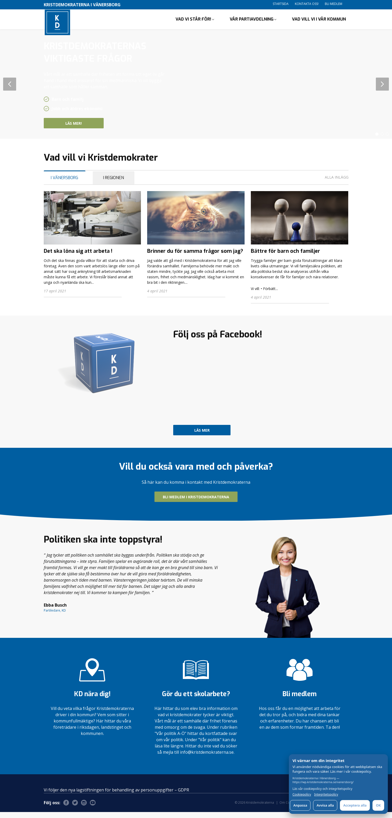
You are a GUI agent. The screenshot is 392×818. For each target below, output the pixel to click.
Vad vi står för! (193, 22)
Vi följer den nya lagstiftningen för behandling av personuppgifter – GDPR (116, 796)
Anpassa (300, 805)
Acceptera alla (354, 805)
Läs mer (202, 436)
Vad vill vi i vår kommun (319, 22)
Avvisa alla (325, 805)
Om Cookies (288, 808)
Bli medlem (333, 4)
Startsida (281, 4)
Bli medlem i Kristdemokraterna (196, 502)
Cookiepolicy (302, 794)
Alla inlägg (337, 183)
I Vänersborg (64, 183)
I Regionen (113, 183)
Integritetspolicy (326, 794)
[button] (376, 140)
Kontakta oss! (307, 4)
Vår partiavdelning (251, 22)
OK (378, 805)
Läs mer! (83, 129)
